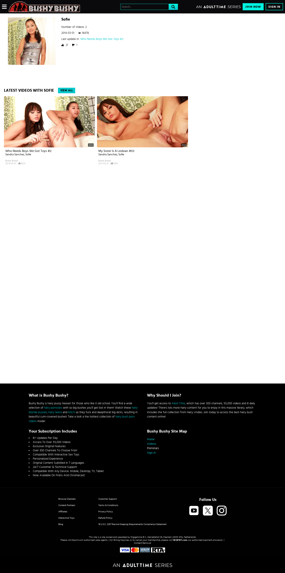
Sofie (28, 154)
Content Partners (66, 505)
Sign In (274, 6)
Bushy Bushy (11, 160)
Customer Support (107, 499)
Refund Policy (105, 518)
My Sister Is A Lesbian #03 (116, 151)
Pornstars (153, 448)
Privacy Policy (105, 511)
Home (151, 439)
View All (66, 90)
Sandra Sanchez (14, 154)
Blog (60, 524)
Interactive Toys (66, 518)
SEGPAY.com (180, 540)
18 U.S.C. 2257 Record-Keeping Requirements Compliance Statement (132, 524)
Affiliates (62, 511)
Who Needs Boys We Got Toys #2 (101, 39)
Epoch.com (78, 540)
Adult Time (178, 403)
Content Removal (142, 543)
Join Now (253, 6)
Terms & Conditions (108, 505)
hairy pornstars (53, 407)
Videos (151, 443)
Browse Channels (67, 499)
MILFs (71, 412)
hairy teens (55, 412)
